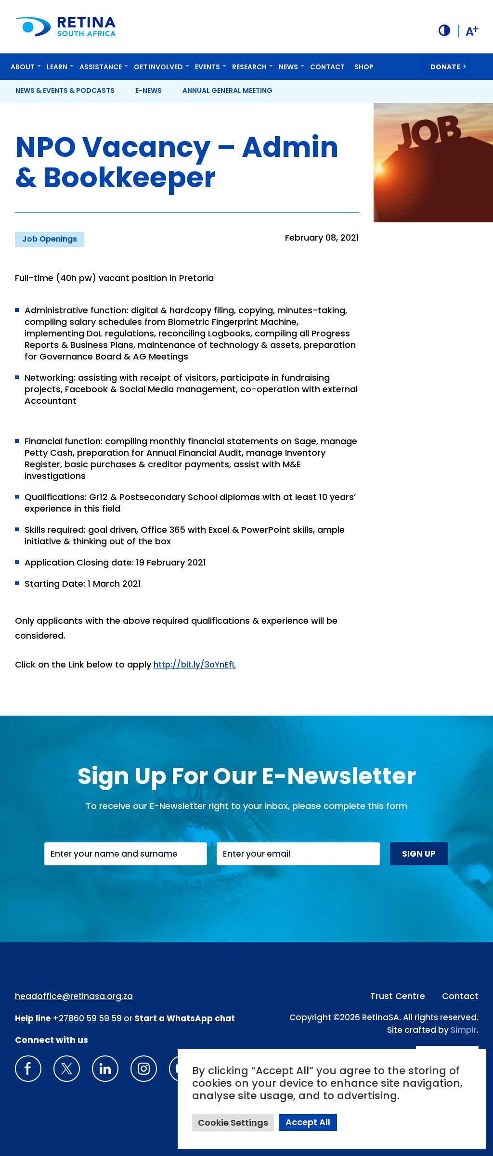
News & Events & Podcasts (65, 89)
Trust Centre (397, 995)
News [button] (288, 66)
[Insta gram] (143, 1068)
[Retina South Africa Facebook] (28, 1068)
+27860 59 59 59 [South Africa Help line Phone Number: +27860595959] (87, 1018)
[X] (66, 1068)
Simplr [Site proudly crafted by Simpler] (464, 1029)
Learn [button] (57, 66)
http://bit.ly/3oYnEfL (197, 664)
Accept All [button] (307, 1122)
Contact (327, 66)
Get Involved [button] (158, 66)
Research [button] (249, 66)
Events (207, 66)
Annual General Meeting (227, 89)
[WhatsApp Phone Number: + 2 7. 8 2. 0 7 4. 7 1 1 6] (184, 1018)
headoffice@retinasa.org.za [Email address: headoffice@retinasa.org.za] (74, 996)
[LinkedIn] (105, 1068)
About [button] (23, 66)
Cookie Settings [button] (233, 1123)
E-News (148, 89)
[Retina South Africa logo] (67, 26)
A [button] (471, 31)
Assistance (100, 66)
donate (445, 66)
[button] (442, 30)
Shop (364, 66)
